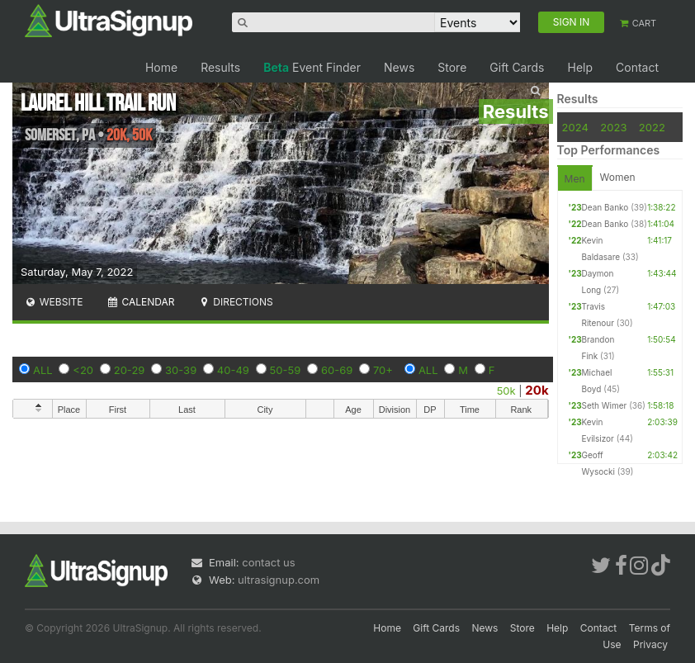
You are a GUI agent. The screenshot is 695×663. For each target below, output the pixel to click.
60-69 (336, 369)
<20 (83, 369)
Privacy (650, 644)
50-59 (285, 369)
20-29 (129, 369)
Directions (234, 302)
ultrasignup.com (278, 579)
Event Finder (312, 67)
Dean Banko (605, 207)
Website (53, 302)
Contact (637, 67)
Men (575, 179)
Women (618, 177)
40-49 (233, 369)
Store (451, 67)
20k (536, 390)
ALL (43, 369)
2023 (613, 127)
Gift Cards (516, 67)
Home (161, 67)
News (399, 67)
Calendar (140, 302)
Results (220, 67)
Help (580, 67)
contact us (268, 562)
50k (506, 390)
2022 (652, 127)
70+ (383, 369)
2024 (575, 127)
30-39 (180, 369)
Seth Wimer (604, 405)
